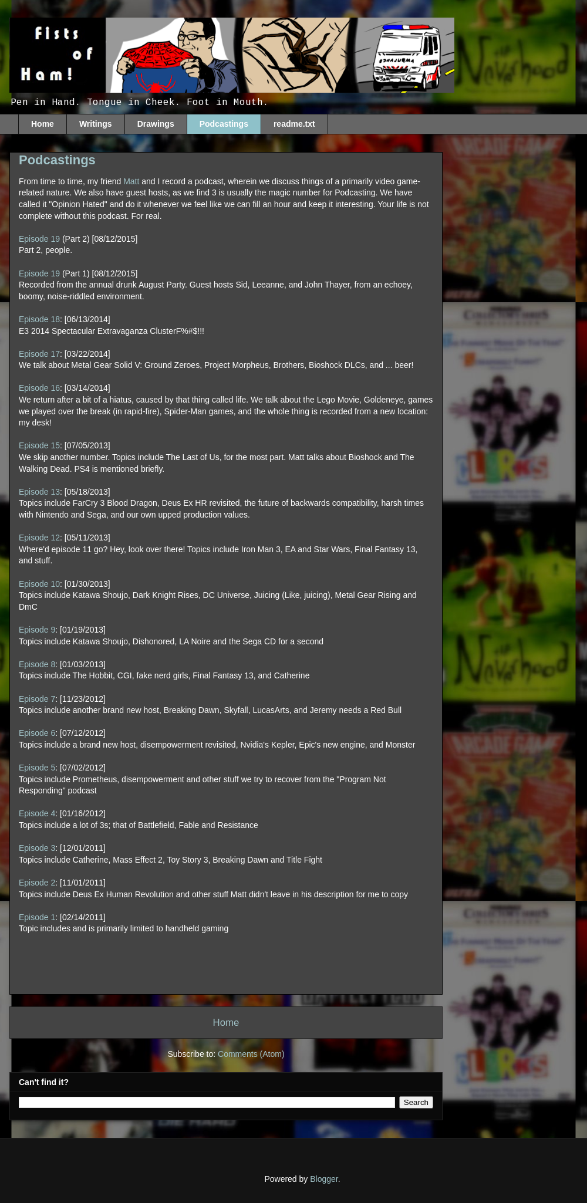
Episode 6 (37, 733)
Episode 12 (39, 537)
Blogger (324, 1179)
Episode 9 (37, 629)
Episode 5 (37, 767)
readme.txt (294, 124)
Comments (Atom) (251, 1054)
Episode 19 (39, 239)
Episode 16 (39, 388)
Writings (95, 124)
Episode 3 (37, 848)
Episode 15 (39, 445)
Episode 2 (37, 882)
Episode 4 (37, 813)
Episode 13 (39, 491)
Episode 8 (37, 664)
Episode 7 (37, 699)
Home (42, 124)
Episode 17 (39, 354)
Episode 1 (37, 917)
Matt (131, 181)
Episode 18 (39, 319)
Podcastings (224, 124)
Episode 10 (39, 584)
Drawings (155, 124)
